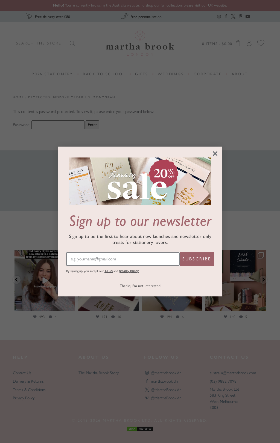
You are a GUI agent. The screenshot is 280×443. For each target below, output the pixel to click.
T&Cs (108, 271)
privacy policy (129, 271)
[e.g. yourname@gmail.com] (123, 259)
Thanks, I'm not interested (140, 286)
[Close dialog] (215, 153)
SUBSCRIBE (196, 258)
